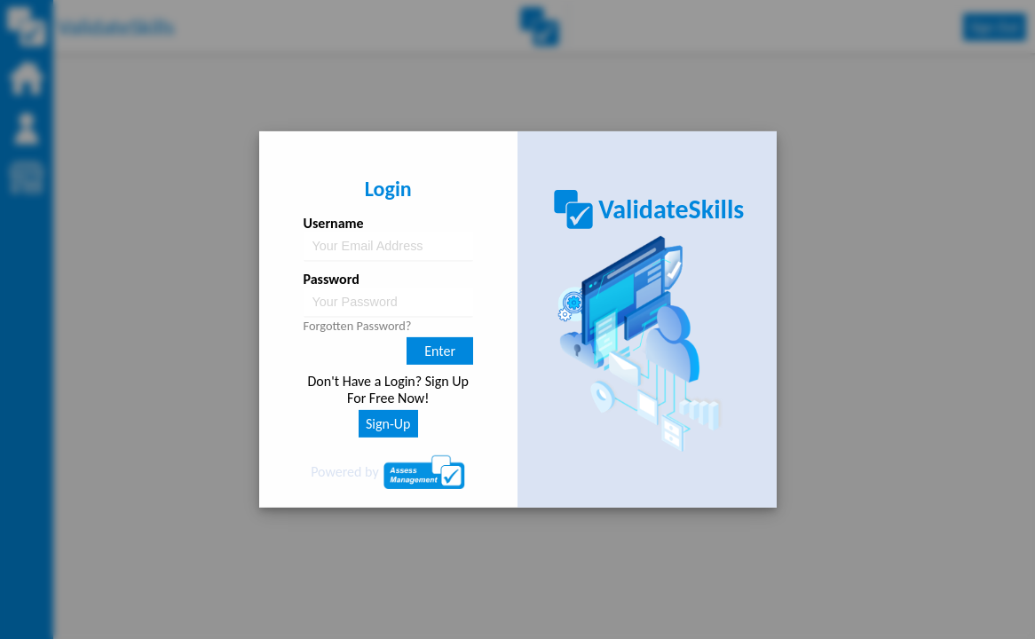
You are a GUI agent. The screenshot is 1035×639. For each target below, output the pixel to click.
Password (331, 279)
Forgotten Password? (358, 326)
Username (334, 223)
